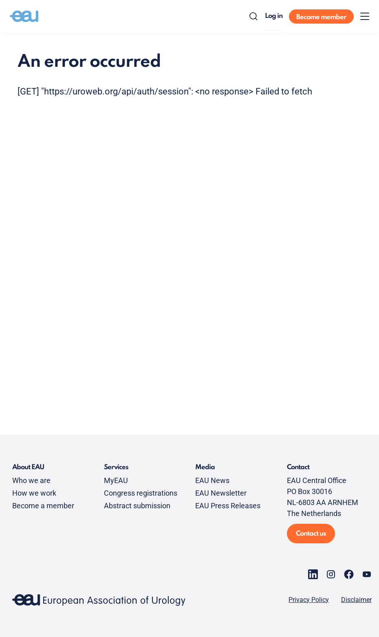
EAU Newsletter (221, 493)
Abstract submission (137, 505)
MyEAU (116, 480)
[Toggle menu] (364, 16)
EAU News (212, 480)
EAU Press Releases (227, 505)
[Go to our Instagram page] (331, 574)
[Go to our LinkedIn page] (313, 574)
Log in (273, 16)
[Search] (253, 16)
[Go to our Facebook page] (349, 574)
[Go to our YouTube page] (367, 574)
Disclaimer (356, 600)
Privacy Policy (309, 600)
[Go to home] (24, 16)
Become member (321, 17)
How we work (34, 493)
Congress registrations (140, 493)
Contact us (311, 533)
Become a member (43, 505)
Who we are (31, 480)
